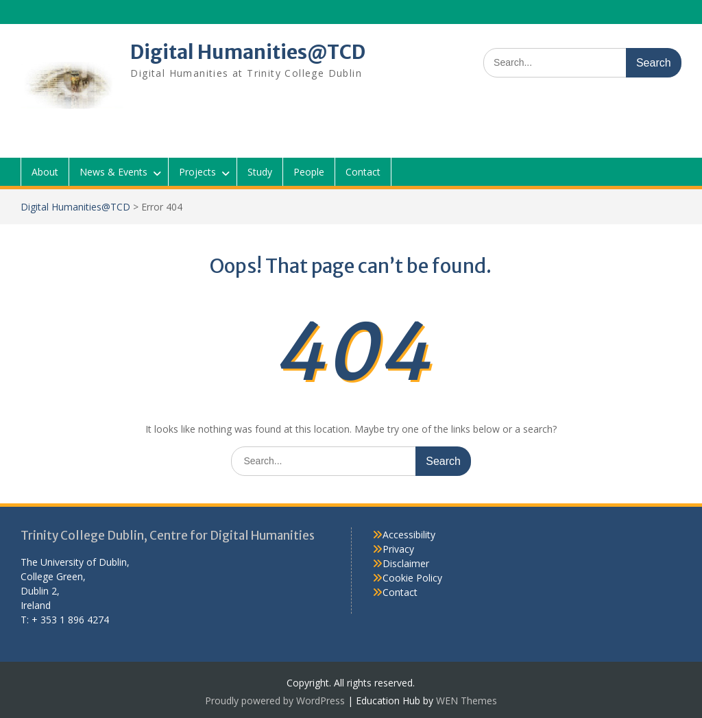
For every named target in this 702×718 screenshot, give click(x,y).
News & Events (113, 171)
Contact (363, 171)
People (308, 171)
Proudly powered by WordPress (275, 700)
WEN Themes (466, 700)
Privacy (398, 548)
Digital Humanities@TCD (247, 52)
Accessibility (409, 534)
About (45, 171)
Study (259, 171)
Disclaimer (406, 563)
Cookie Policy (412, 577)
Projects (197, 171)
